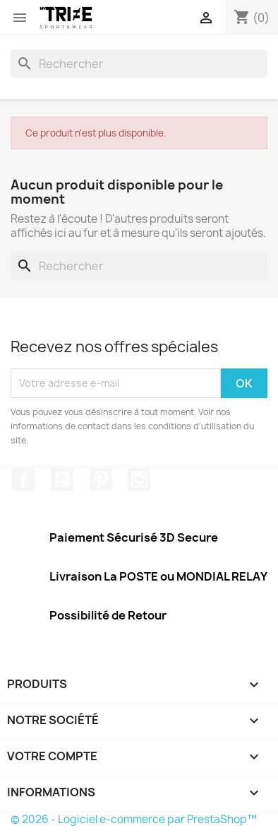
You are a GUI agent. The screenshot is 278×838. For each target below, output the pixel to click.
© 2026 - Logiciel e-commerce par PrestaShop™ (134, 819)
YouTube (62, 479)
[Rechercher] (139, 64)
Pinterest (101, 479)
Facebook (23, 479)
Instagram (139, 479)
